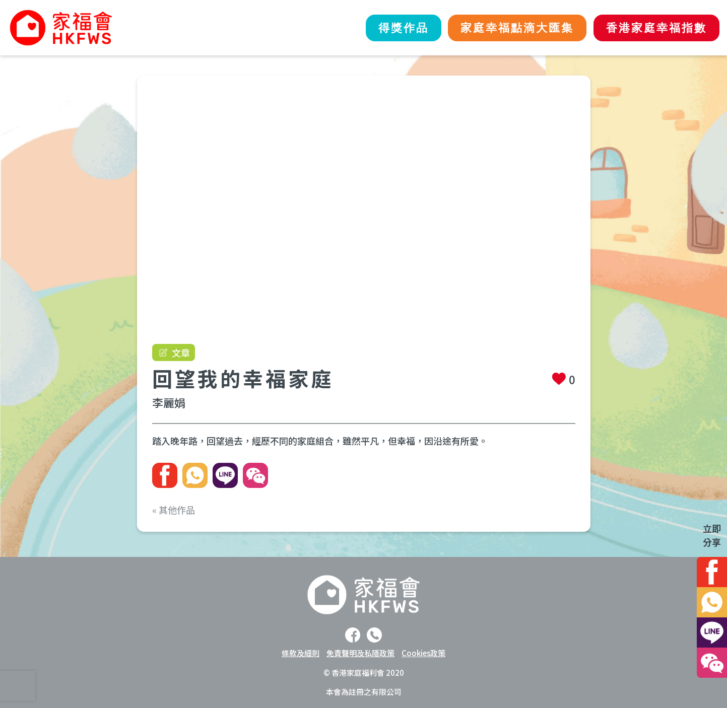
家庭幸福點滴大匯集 (509, 28)
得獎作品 (389, 28)
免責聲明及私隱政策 (360, 653)
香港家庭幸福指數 (654, 28)
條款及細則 (300, 653)
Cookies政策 (423, 653)
